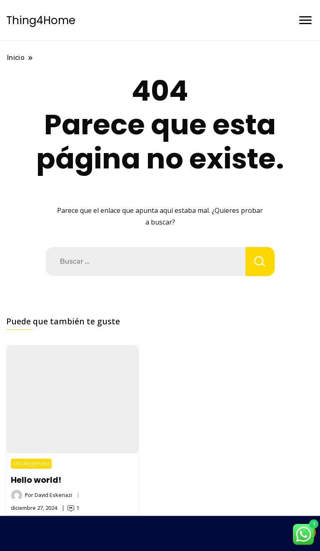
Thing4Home (40, 20)
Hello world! (36, 480)
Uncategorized (31, 463)
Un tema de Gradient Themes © (160, 529)
